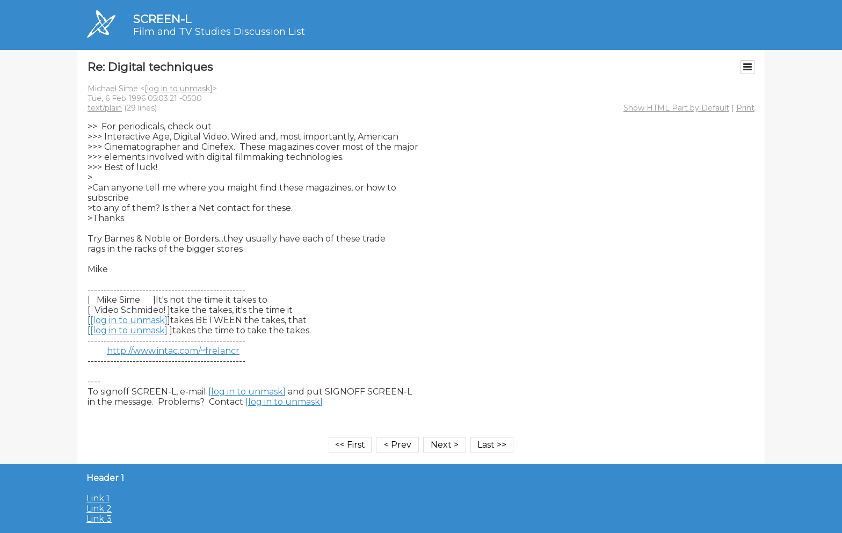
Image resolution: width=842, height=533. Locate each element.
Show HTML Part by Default (676, 108)
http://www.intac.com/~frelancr (173, 351)
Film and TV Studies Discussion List (219, 32)
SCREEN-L (162, 19)
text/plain (105, 108)
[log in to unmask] (178, 88)
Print (745, 108)
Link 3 (99, 519)
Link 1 (98, 498)
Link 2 (99, 508)
